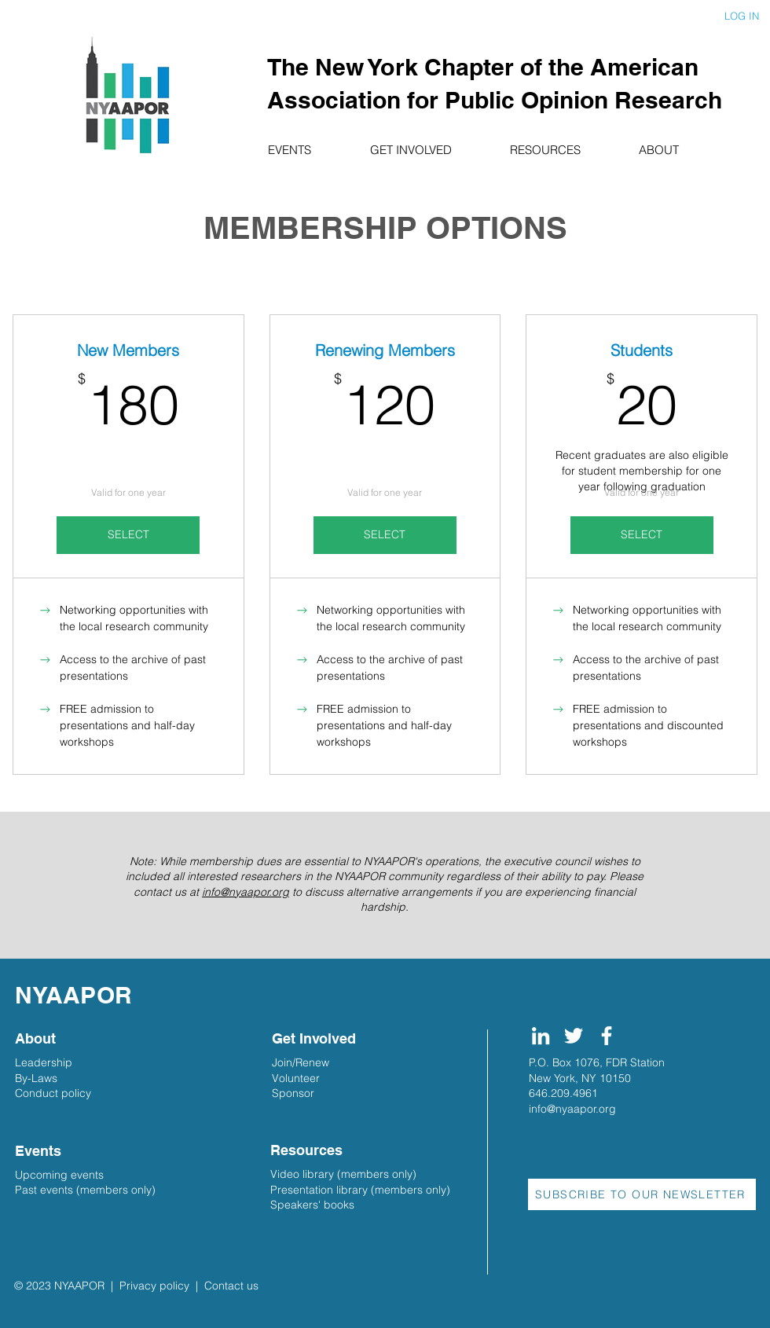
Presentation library (319, 1190)
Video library (302, 1174)
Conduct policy (53, 1093)
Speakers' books (312, 1205)
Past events (44, 1190)
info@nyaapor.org (245, 892)
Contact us (231, 1285)
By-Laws (36, 1078)
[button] (307, 150)
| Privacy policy (150, 1285)
